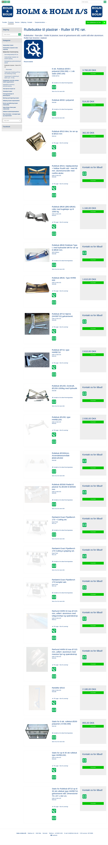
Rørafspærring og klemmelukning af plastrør (12, 62)
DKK (9, 1)
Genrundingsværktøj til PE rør (11, 54)
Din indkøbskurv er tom (96, 22)
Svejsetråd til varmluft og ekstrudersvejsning (8, 85)
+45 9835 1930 (59, 833)
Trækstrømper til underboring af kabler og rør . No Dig (11, 77)
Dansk (4, 1)
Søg (105, 1)
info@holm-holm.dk (73, 833)
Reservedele (9, 69)
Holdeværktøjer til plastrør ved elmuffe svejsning (11, 57)
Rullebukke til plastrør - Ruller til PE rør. (12, 66)
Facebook (54, 835)
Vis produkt (93, 73)
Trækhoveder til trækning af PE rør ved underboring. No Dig (12, 73)
